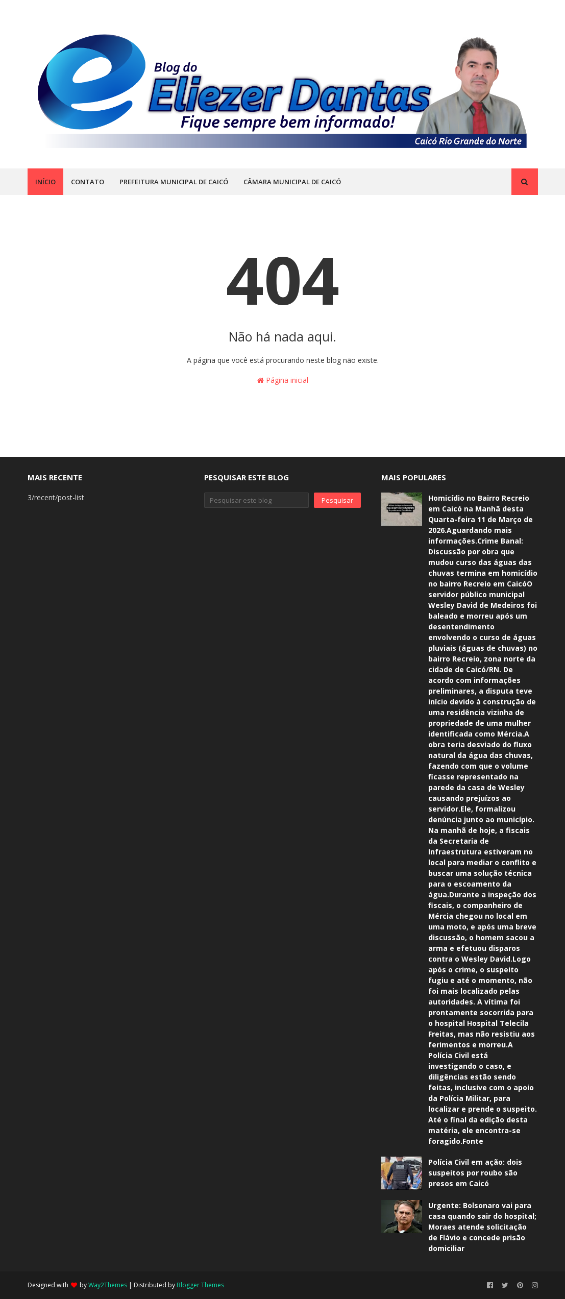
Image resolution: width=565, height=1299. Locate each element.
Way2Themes (107, 1285)
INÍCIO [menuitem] (45, 181)
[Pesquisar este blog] (256, 500)
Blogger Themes (200, 1285)
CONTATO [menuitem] (87, 181)
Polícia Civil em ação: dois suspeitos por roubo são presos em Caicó (475, 1172)
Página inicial (282, 380)
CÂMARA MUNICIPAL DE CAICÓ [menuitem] (292, 181)
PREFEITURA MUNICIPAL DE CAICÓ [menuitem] (173, 181)
